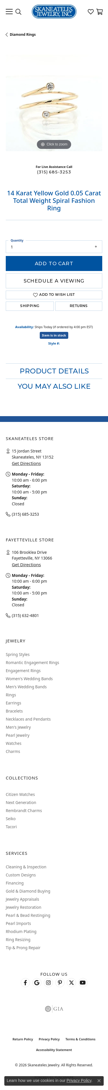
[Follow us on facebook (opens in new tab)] (25, 982)
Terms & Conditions (80, 1039)
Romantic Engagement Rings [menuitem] (32, 662)
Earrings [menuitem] (13, 703)
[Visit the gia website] (54, 1009)
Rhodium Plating (21, 931)
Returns (79, 306)
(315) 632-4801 (25, 615)
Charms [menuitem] (13, 751)
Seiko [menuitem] (11, 818)
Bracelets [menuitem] (14, 711)
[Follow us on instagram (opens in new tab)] (48, 982)
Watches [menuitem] (13, 743)
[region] (54, 103)
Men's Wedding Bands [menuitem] (26, 686)
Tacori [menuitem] (11, 826)
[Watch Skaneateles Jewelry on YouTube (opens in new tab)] (83, 982)
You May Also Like (54, 386)
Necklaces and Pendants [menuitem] (28, 719)
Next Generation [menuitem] (21, 802)
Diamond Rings (23, 34)
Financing (15, 883)
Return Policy (22, 1039)
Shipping (29, 306)
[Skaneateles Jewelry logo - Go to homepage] (54, 11)
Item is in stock (54, 335)
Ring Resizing (18, 939)
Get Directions (26, 463)
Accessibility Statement (54, 1050)
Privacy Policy (49, 1039)
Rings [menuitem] (11, 695)
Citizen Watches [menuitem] (20, 794)
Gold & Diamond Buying (28, 891)
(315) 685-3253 (54, 172)
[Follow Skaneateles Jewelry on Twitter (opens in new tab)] (71, 982)
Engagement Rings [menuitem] (23, 670)
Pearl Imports (18, 923)
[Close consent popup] (99, 1080)
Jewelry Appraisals (22, 899)
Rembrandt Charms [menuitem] (24, 810)
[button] (18, 11)
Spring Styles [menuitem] (18, 654)
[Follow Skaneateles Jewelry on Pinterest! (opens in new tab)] (60, 982)
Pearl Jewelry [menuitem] (17, 735)
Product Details (54, 371)
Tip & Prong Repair (23, 947)
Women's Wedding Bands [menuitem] (29, 678)
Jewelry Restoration (23, 907)
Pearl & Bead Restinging (28, 915)
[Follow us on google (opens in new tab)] (36, 982)
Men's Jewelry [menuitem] (18, 727)
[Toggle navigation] (9, 11)
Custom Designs (21, 875)
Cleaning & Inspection (26, 867)
